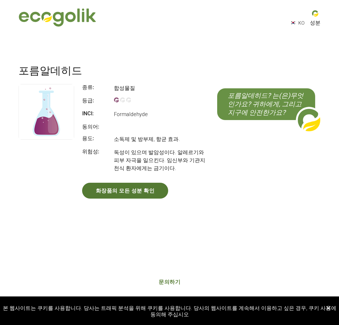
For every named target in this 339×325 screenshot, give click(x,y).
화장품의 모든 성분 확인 (125, 190)
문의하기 (169, 282)
